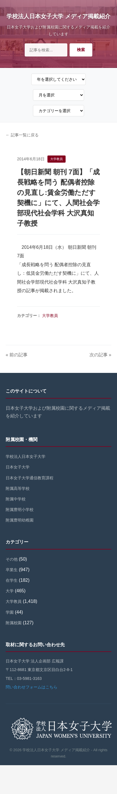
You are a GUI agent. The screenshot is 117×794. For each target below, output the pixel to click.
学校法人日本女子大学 (25, 456)
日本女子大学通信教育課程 (29, 478)
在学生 (12, 580)
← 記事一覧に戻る (22, 135)
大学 (10, 591)
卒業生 (12, 569)
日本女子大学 (18, 467)
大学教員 (50, 315)
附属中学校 (16, 499)
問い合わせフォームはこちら (31, 687)
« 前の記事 (17, 354)
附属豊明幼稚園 (20, 520)
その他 (12, 559)
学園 (10, 612)
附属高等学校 (18, 488)
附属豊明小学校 (20, 509)
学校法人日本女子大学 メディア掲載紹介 (58, 16)
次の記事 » (100, 354)
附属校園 (14, 623)
